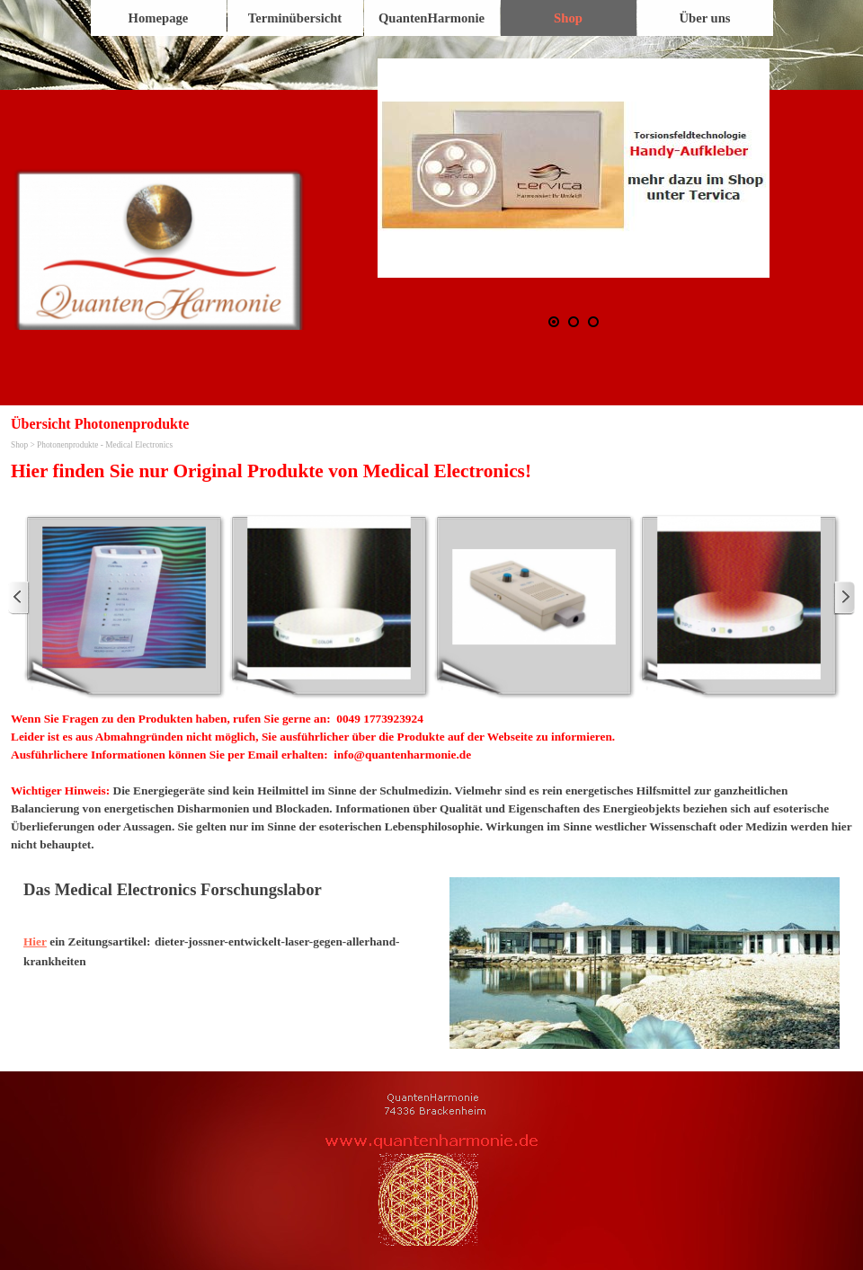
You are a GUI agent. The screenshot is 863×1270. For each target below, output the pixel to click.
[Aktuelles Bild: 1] (554, 322)
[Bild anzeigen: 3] (593, 322)
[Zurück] (19, 597)
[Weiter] (844, 597)
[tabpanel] (431, 471)
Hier (35, 941)
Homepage (159, 18)
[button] (574, 168)
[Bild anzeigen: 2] (573, 322)
